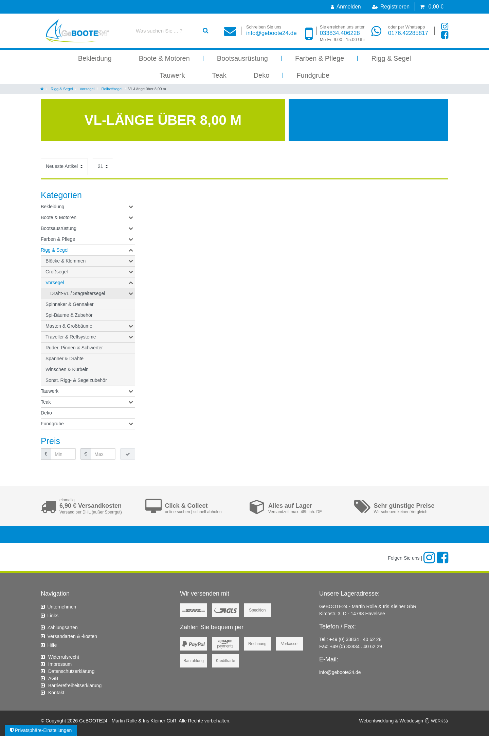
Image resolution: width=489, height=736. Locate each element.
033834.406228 (342, 33)
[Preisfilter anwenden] (127, 454)
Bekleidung (95, 58)
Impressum (60, 664)
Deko (262, 75)
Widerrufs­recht (63, 657)
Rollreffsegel (111, 89)
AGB (53, 678)
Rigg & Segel (391, 58)
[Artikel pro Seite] (103, 166)
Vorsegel (87, 89)
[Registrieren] (391, 6)
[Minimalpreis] (63, 454)
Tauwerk (172, 75)
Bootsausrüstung (242, 58)
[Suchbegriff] (165, 30)
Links (52, 615)
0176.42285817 (408, 30)
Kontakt (56, 692)
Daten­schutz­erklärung (71, 671)
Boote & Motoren (164, 58)
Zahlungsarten (62, 627)
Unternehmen (61, 606)
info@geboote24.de (271, 30)
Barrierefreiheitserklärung (75, 685)
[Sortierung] (64, 166)
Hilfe (52, 645)
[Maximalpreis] (103, 454)
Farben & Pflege (319, 58)
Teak (219, 75)
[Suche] (205, 30)
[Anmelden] (346, 6)
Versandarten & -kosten (72, 636)
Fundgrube (312, 75)
